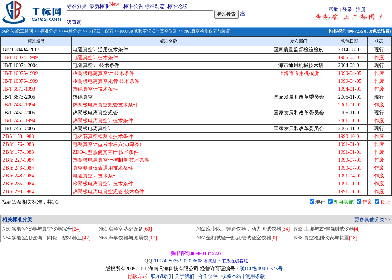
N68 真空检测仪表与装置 (325, 238)
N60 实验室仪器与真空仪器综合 (41, 229)
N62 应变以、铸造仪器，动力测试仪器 (243, 229)
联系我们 (161, 276)
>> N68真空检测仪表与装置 (203, 31)
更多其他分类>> (372, 219)
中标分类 (72, 31)
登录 (347, 9)
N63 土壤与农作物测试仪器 (327, 229)
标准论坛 (177, 6)
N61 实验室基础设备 (125, 229)
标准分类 (77, 6)
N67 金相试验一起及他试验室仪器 (236, 238)
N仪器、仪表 (101, 31)
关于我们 (185, 276)
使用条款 (255, 276)
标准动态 (155, 6)
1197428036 (166, 261)
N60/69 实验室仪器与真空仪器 (148, 31)
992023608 (191, 261)
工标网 (26, 31)
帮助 (334, 9)
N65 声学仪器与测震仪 (128, 238)
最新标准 (99, 6)
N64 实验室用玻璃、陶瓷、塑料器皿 (46, 238)
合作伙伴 (208, 276)
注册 (361, 9)
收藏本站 (231, 276)
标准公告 (133, 6)
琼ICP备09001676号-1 (263, 268)
